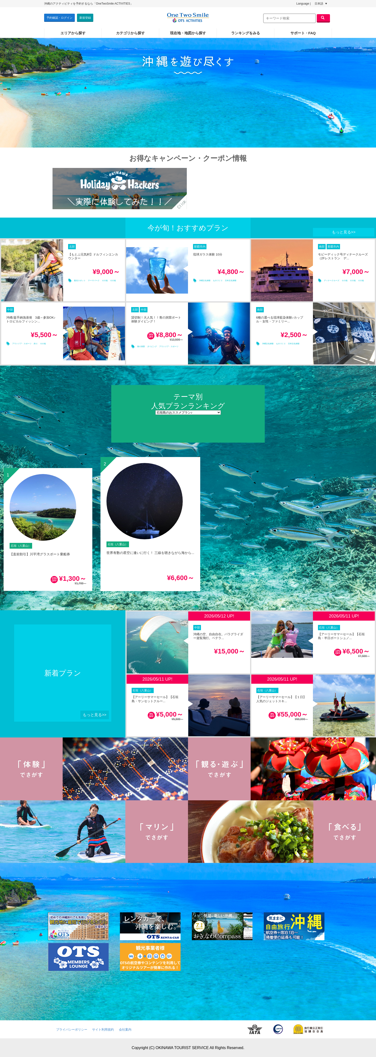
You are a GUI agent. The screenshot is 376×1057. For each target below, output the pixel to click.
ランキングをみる (245, 33)
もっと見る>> (344, 232)
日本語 (321, 3)
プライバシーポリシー (71, 1029)
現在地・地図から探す (188, 33)
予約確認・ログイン (59, 17)
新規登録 (85, 17)
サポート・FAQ (303, 33)
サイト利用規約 (103, 1029)
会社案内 (125, 1029)
